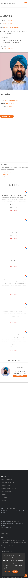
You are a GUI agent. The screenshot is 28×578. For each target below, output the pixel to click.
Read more (7, 571)
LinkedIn (3, 500)
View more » (4, 533)
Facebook (4, 494)
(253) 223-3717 (8, 24)
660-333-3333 (5, 485)
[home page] (12, 1)
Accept (15, 571)
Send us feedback (6, 491)
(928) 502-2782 (11, 509)
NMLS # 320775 (7, 482)
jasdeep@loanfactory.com (12, 100)
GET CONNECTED (19, 375)
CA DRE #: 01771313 (7, 551)
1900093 (9, 107)
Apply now (6, 116)
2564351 (9, 20)
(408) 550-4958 (14, 521)
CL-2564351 (9, 49)
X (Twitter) (4, 497)
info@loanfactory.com (11, 28)
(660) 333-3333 (6, 174)
